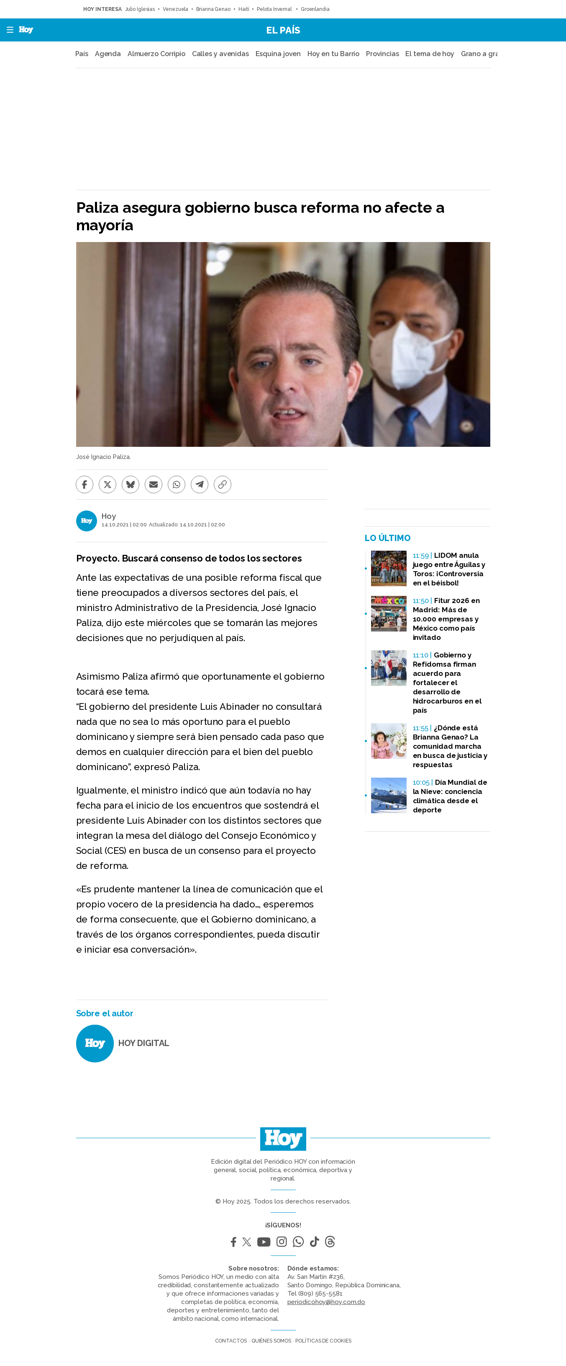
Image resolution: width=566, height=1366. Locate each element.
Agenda (108, 54)
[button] (7, 29)
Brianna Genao (213, 9)
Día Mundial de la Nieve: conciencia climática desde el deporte (450, 796)
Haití (243, 9)
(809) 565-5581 (320, 1293)
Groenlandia (315, 9)
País (82, 54)
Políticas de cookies (323, 1341)
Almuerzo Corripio (156, 54)
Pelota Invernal (274, 9)
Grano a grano (484, 54)
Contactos (231, 1341)
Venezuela (175, 9)
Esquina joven (278, 54)
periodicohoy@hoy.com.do (326, 1302)
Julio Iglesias (140, 9)
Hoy (109, 516)
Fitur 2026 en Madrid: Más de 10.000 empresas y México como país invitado (446, 619)
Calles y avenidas (220, 54)
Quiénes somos (271, 1341)
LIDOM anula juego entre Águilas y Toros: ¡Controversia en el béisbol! (449, 569)
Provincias (382, 54)
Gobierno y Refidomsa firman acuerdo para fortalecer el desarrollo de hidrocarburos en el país (447, 682)
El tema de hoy (429, 54)
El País (283, 30)
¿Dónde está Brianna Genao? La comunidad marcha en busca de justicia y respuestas (450, 746)
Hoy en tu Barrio (333, 54)
